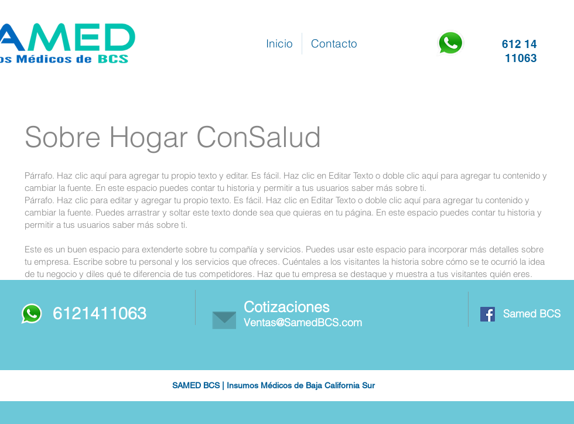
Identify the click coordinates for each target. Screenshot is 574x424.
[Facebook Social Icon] (487, 314)
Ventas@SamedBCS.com (303, 322)
